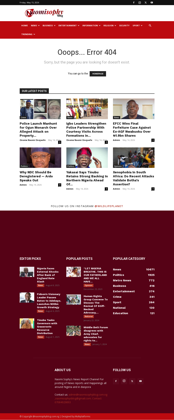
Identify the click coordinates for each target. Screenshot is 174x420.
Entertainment (68, 25)
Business (49, 25)
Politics (24, 166)
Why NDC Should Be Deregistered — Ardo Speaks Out (36, 176)
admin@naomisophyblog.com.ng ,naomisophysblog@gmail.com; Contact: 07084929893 (81, 398)
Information (91, 25)
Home (24, 25)
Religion (109, 25)
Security (124, 25)
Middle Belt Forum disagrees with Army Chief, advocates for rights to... (96, 334)
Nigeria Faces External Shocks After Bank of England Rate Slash (47, 275)
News (35, 25)
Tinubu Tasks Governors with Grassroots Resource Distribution (47, 327)
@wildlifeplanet (109, 206)
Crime (23, 117)
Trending (28, 34)
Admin (116, 140)
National (89, 316)
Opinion (118, 166)
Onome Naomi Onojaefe (33, 140)
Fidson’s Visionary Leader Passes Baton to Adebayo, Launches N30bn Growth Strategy (49, 301)
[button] (150, 25)
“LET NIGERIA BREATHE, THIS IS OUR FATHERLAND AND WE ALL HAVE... (95, 275)
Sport (137, 25)
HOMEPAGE (97, 74)
